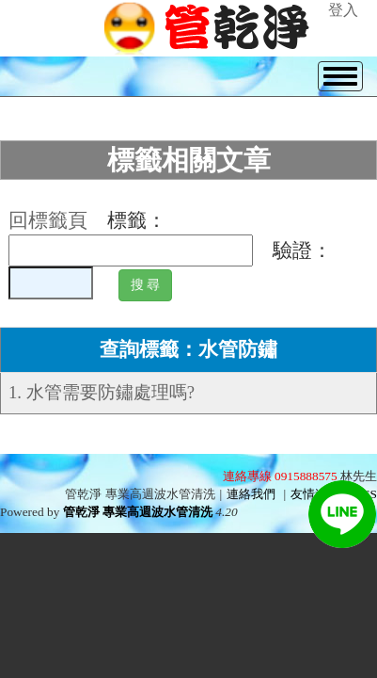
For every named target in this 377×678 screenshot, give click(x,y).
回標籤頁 (47, 220)
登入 (343, 10)
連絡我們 (251, 494)
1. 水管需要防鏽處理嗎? (101, 392)
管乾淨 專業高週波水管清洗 (137, 512)
